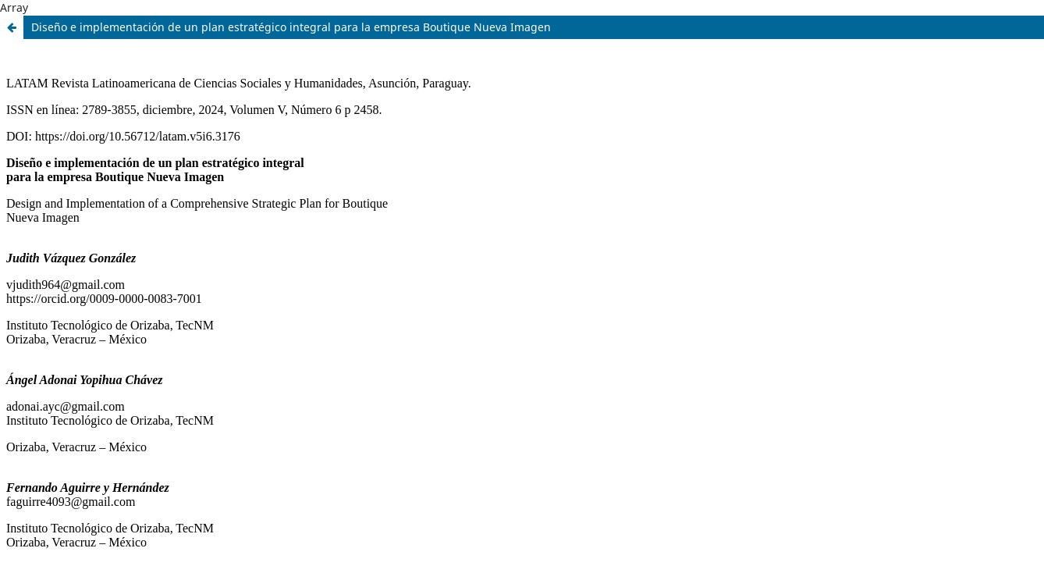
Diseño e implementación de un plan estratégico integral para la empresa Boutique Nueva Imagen (291, 27)
